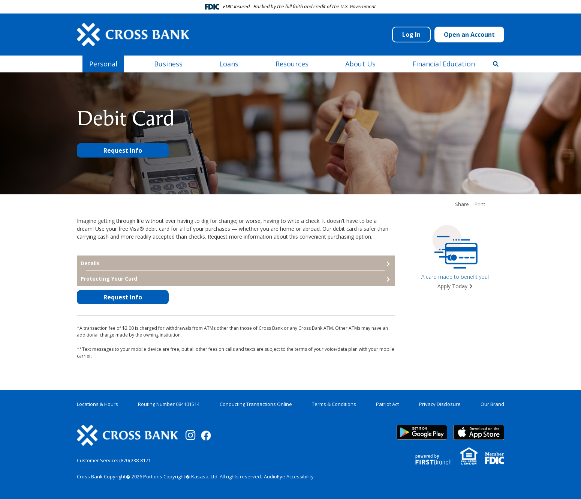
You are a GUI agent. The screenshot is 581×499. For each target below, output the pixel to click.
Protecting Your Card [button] (109, 278)
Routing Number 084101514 (168, 404)
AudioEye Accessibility (289, 476)
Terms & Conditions (334, 404)
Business (168, 63)
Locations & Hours (97, 404)
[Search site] (496, 64)
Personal (103, 63)
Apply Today (452, 286)
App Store (478, 432)
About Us (360, 63)
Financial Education (443, 63)
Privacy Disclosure (440, 404)
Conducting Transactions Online (256, 404)
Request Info (122, 150)
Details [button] (90, 263)
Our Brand (492, 404)
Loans (228, 63)
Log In (411, 34)
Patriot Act (387, 404)
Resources (292, 63)
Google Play (422, 432)
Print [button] (480, 204)
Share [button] (462, 204)
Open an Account (469, 34)
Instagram (190, 435)
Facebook (206, 435)
